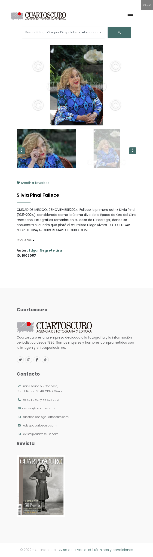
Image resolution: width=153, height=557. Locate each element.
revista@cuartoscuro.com (40, 434)
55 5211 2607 (31, 400)
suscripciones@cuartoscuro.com (45, 417)
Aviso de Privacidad (74, 550)
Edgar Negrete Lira (45, 250)
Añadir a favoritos (33, 182)
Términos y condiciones (113, 550)
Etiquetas (26, 240)
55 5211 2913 (51, 400)
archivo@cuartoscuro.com (40, 408)
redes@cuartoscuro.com (39, 425)
